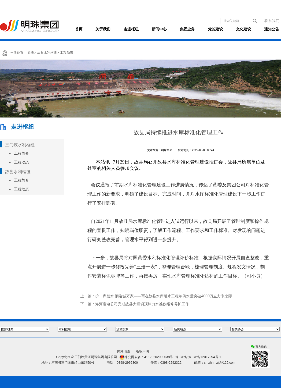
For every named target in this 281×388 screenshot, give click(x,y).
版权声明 (142, 351)
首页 (78, 29)
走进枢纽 (131, 29)
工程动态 (66, 52)
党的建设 (215, 29)
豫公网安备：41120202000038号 (146, 357)
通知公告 (271, 29)
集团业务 (187, 29)
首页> (32, 52)
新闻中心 (159, 29)
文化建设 (243, 29)
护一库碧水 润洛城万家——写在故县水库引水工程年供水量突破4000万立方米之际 (163, 296)
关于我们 (103, 29)
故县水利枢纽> (48, 52)
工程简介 (21, 153)
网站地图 (123, 351)
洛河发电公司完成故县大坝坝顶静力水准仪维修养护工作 (142, 304)
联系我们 (271, 21)
